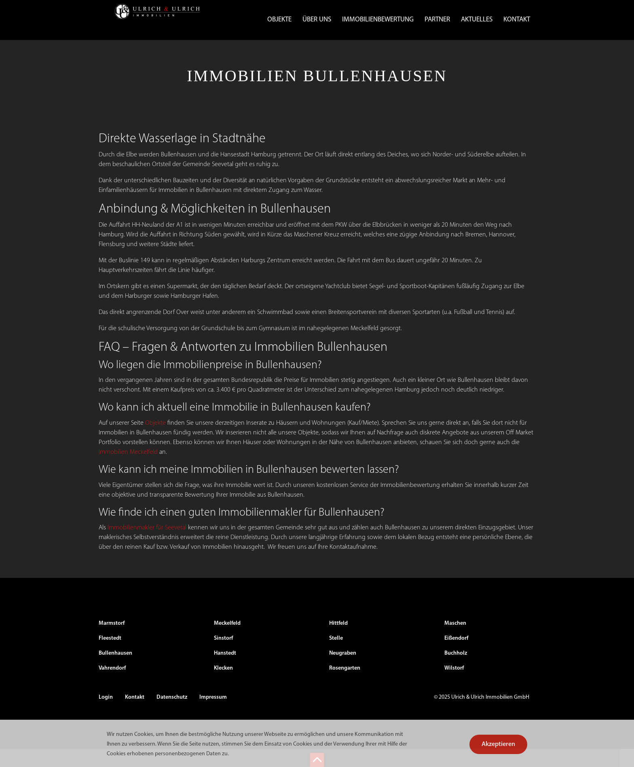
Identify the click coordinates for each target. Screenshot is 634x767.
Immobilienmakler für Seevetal (147, 546)
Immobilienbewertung (378, 19)
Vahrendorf (112, 686)
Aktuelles (476, 19)
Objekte (279, 19)
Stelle (336, 656)
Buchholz (455, 671)
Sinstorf (223, 656)
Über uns (316, 19)
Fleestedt (110, 656)
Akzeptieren (498, 744)
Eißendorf (456, 656)
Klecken (223, 686)
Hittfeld (338, 641)
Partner (437, 19)
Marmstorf (112, 641)
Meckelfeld (227, 641)
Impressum (213, 715)
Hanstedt (225, 671)
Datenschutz (171, 715)
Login (106, 715)
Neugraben (342, 671)
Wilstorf (454, 686)
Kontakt (516, 19)
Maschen (455, 641)
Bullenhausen (115, 671)
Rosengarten (344, 686)
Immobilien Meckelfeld (128, 470)
